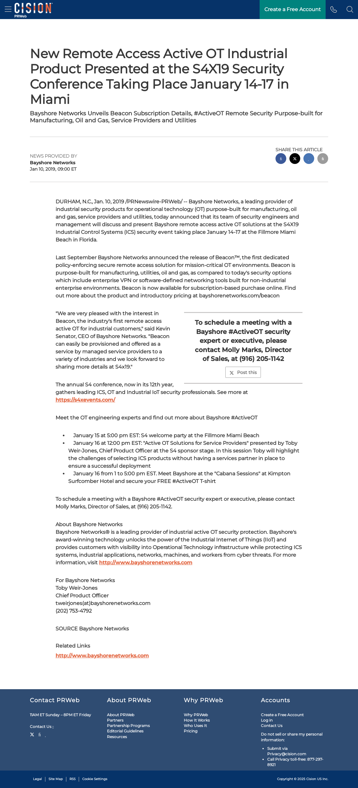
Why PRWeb (196, 714)
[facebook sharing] (280, 159)
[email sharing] (322, 159)
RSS (73, 779)
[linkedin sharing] (308, 159)
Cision (311, 779)
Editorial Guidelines (125, 731)
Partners (115, 720)
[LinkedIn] (45, 734)
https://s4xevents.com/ (85, 400)
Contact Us (42, 726)
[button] (350, 9)
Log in (267, 720)
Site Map (56, 779)
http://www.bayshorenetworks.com (145, 563)
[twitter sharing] (294, 159)
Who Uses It (195, 725)
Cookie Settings (94, 779)
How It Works (197, 720)
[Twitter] (33, 734)
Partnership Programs (128, 725)
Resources (117, 736)
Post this (243, 372)
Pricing (190, 731)
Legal (37, 779)
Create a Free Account (292, 9)
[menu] (8, 9)
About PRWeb (120, 714)
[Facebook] (40, 734)
